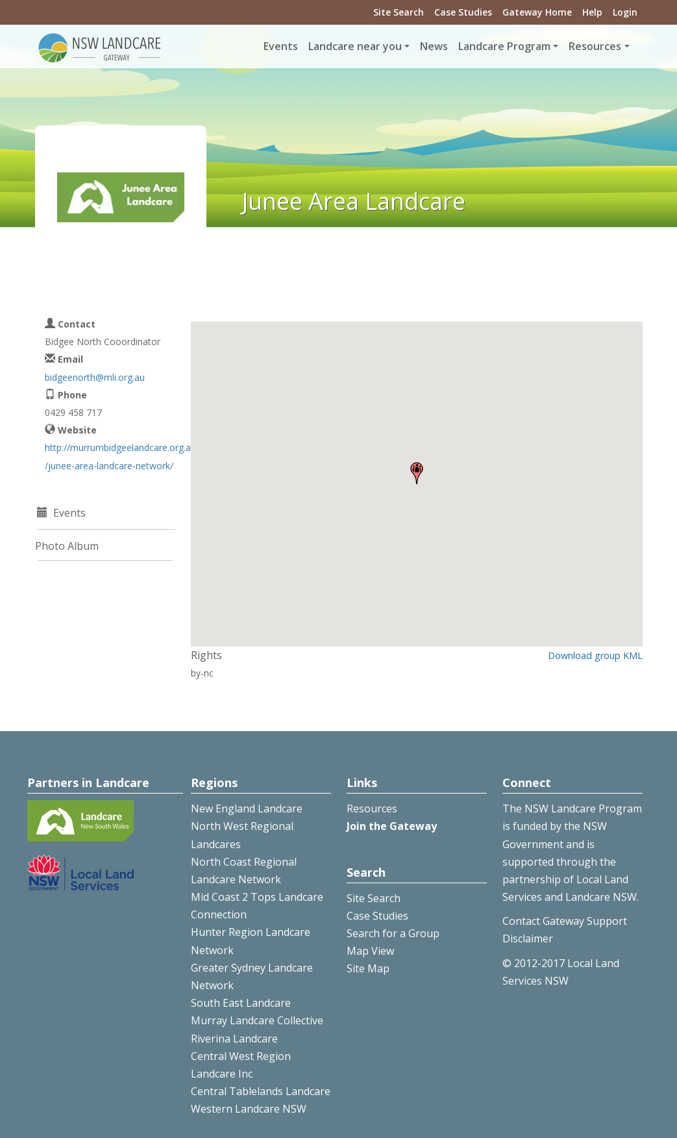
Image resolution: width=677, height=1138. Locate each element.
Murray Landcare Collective (257, 1020)
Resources (372, 808)
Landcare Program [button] (504, 46)
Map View (370, 951)
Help (592, 12)
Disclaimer (527, 938)
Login (625, 12)
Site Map (368, 968)
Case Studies (463, 12)
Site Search (398, 12)
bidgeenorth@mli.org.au (95, 377)
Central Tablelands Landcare (260, 1091)
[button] (416, 473)
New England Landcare (246, 808)
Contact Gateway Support (564, 921)
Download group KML (595, 655)
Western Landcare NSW (248, 1109)
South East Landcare (241, 1003)
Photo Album (67, 546)
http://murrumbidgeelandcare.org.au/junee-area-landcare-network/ (120, 456)
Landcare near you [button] (355, 46)
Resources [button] (595, 46)
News (434, 46)
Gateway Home (537, 12)
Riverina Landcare (234, 1038)
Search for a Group (393, 933)
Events (281, 46)
